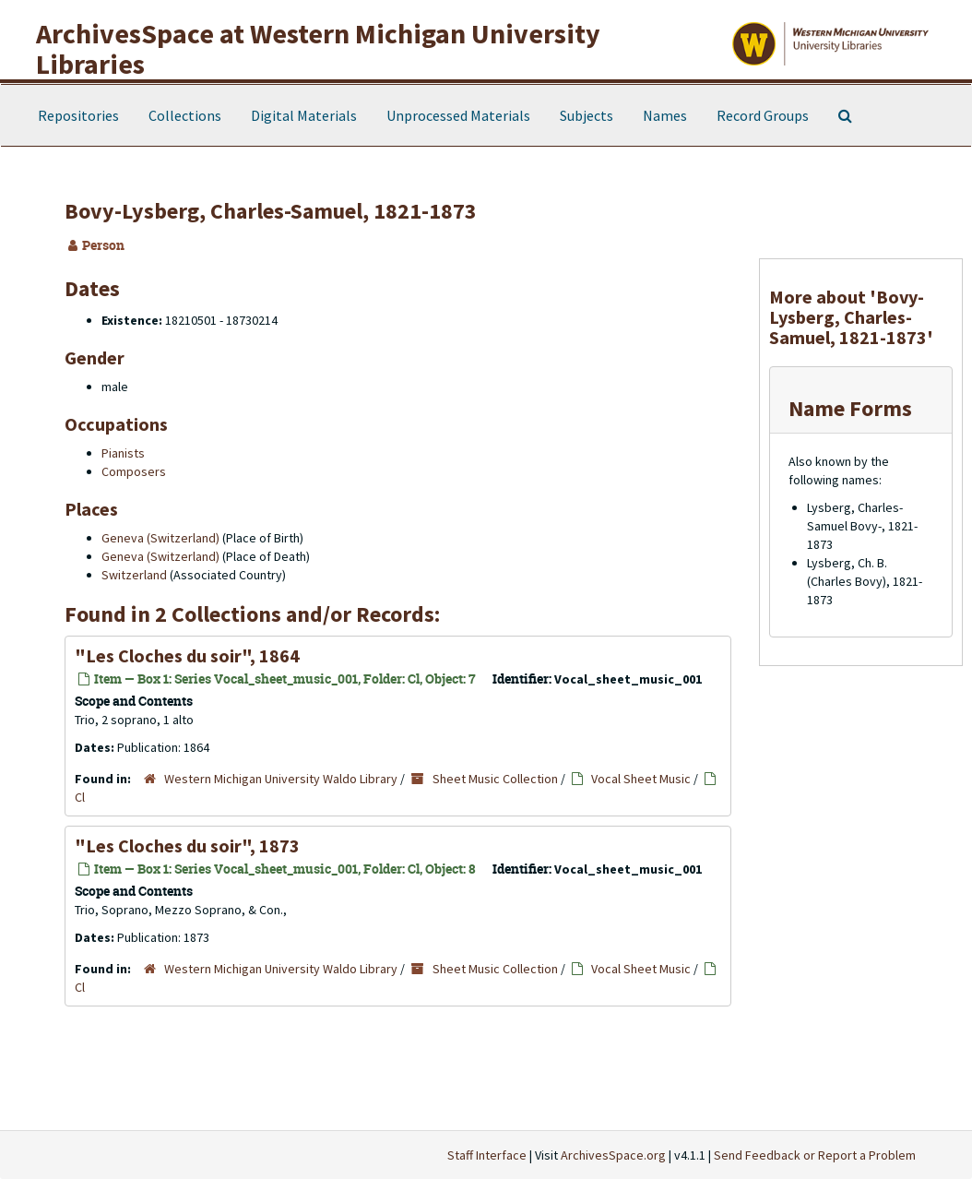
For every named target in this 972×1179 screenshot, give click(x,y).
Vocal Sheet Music (641, 778)
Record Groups (763, 115)
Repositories (78, 115)
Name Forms (850, 408)
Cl (80, 797)
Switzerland (134, 574)
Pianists (123, 453)
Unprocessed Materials (458, 115)
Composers (133, 471)
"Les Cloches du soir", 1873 (187, 845)
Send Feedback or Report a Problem (815, 1155)
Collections (184, 115)
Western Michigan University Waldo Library (280, 778)
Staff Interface (487, 1155)
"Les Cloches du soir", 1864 (187, 655)
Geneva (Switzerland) (160, 538)
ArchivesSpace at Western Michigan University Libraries (318, 48)
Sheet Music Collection (495, 778)
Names (665, 115)
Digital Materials (304, 115)
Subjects (586, 115)
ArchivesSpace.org (613, 1155)
